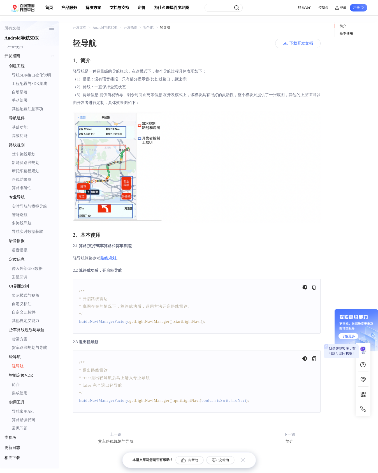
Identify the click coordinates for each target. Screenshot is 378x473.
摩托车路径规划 (25, 171)
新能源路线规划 (25, 163)
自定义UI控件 (24, 312)
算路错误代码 (23, 420)
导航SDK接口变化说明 (31, 75)
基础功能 (19, 127)
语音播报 (19, 250)
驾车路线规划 (23, 154)
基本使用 (346, 33)
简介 (16, 384)
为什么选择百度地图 (171, 7)
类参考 (10, 437)
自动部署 (19, 92)
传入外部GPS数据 (27, 268)
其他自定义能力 (25, 321)
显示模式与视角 (25, 295)
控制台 (323, 8)
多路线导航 (21, 223)
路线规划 (108, 258)
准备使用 (15, 47)
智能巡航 (19, 215)
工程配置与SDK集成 (29, 84)
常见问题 (19, 428)
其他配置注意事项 (27, 109)
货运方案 (19, 339)
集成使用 (19, 393)
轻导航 (18, 366)
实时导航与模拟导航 (29, 206)
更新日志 (12, 448)
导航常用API (23, 411)
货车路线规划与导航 (29, 348)
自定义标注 (21, 304)
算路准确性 (21, 188)
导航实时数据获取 (27, 231)
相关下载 (12, 458)
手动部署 (19, 100)
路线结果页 (21, 179)
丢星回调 (19, 277)
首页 (49, 7)
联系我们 (305, 8)
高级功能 (19, 136)
